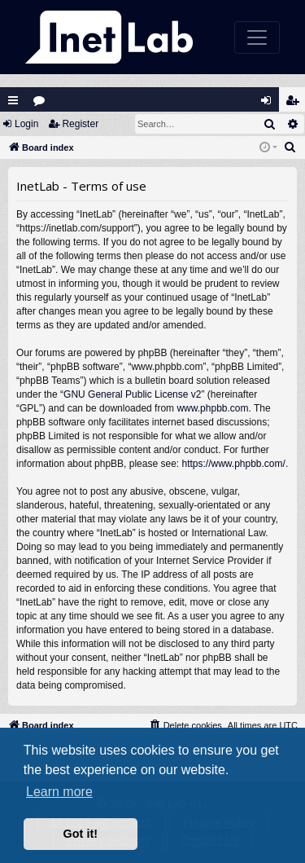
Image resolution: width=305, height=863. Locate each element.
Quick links (13, 100)
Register (80, 124)
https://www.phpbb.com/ (233, 463)
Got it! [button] (80, 833)
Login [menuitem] (270, 104)
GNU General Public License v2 (132, 394)
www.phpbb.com (212, 408)
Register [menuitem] (296, 104)
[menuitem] (290, 147)
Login (26, 124)
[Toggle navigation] (257, 37)
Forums (42, 104)
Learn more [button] (59, 792)
